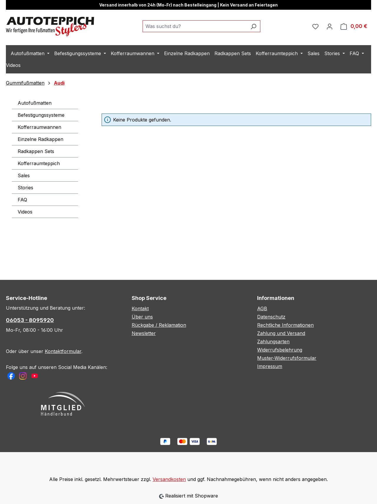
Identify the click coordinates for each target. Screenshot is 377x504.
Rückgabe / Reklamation (159, 325)
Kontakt (140, 308)
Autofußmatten (35, 103)
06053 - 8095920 (30, 320)
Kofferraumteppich (39, 163)
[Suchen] (253, 26)
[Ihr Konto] (330, 26)
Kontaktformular (63, 351)
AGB (262, 308)
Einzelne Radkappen (40, 139)
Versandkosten (169, 479)
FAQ (22, 200)
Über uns (142, 317)
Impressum (269, 366)
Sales (24, 175)
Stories (25, 188)
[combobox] (195, 26)
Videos (25, 212)
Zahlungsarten (273, 341)
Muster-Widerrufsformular (286, 358)
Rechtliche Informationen (285, 325)
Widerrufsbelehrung (279, 350)
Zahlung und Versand (281, 333)
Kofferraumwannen (39, 127)
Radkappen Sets (36, 151)
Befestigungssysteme (41, 115)
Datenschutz (271, 317)
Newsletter (144, 333)
